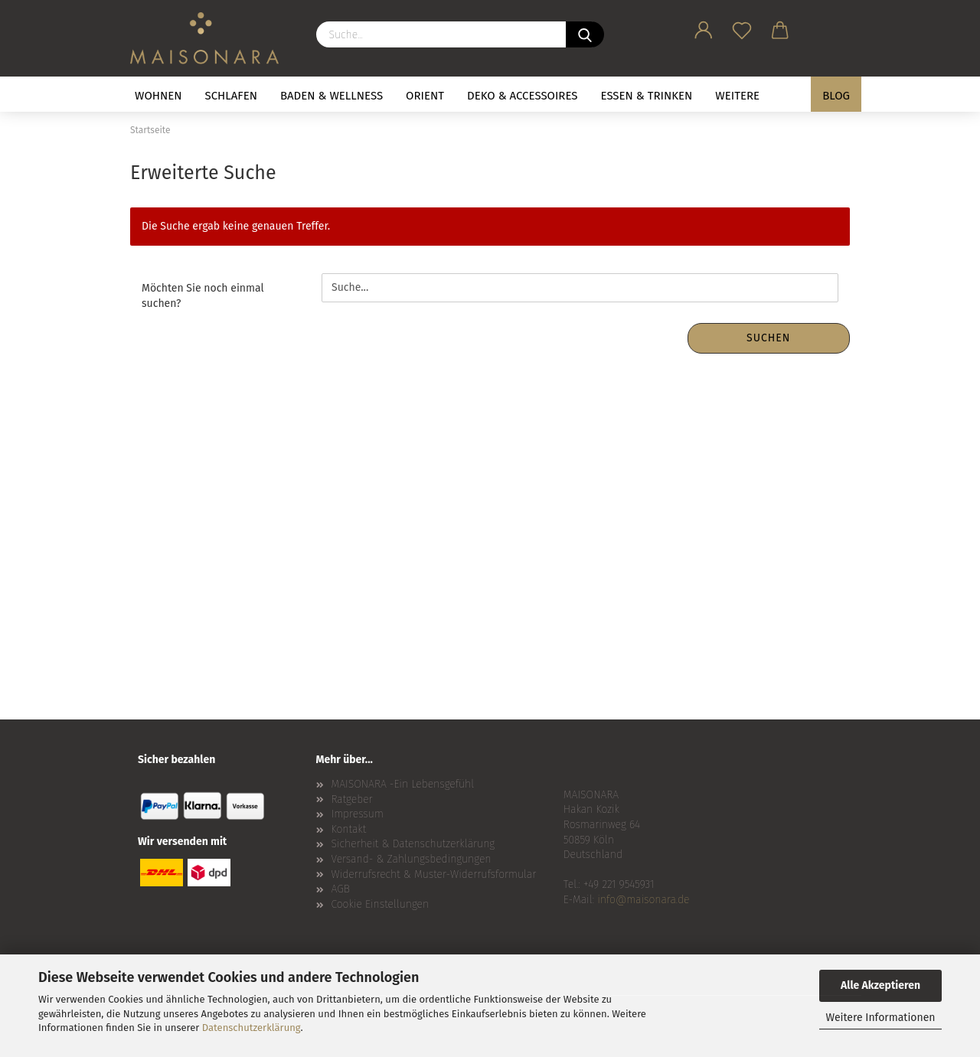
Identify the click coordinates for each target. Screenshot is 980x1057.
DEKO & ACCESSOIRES (522, 96)
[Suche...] (585, 34)
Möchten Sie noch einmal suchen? (203, 296)
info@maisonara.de (643, 899)
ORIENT (425, 96)
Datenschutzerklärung (251, 1027)
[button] (703, 27)
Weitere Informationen (880, 1017)
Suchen (768, 337)
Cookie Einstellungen (381, 904)
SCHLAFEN (231, 96)
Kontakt (349, 829)
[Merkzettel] (742, 27)
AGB (341, 889)
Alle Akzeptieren (880, 985)
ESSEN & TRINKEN (647, 96)
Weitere (737, 96)
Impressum (358, 813)
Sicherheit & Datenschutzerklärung (413, 843)
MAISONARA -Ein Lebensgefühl (403, 784)
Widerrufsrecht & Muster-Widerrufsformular (434, 874)
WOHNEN (158, 96)
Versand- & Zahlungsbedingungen (412, 859)
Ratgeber (352, 799)
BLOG (836, 96)
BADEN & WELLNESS (331, 96)
